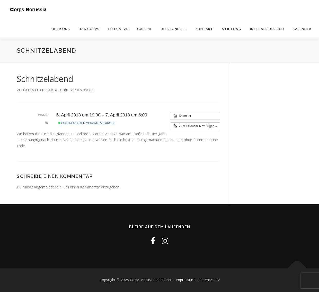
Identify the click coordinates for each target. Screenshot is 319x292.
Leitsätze (118, 29)
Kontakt (204, 29)
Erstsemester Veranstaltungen (87, 122)
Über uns (60, 29)
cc (91, 90)
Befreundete (174, 29)
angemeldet (44, 187)
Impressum (185, 279)
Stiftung (231, 29)
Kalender (302, 29)
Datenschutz (209, 279)
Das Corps (89, 29)
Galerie (144, 29)
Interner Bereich (267, 29)
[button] (195, 126)
